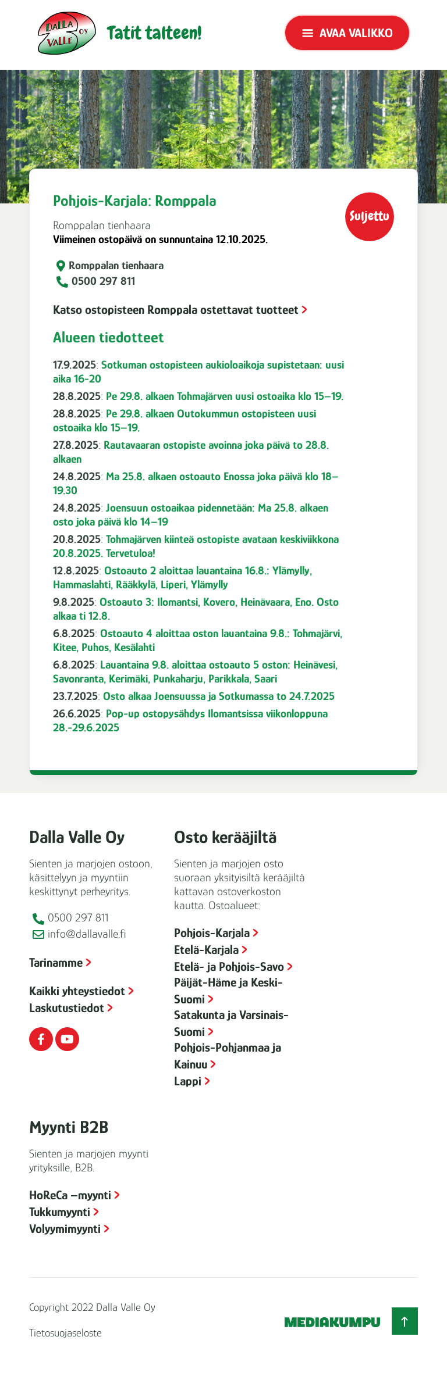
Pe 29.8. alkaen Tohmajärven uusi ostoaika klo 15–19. (224, 395)
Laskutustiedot (66, 1007)
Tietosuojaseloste (65, 1333)
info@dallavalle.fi (87, 933)
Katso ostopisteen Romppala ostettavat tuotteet (176, 309)
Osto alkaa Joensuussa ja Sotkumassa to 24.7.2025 (219, 695)
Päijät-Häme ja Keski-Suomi (228, 990)
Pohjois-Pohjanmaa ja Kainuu (227, 1055)
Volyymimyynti (65, 1228)
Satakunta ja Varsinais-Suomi (231, 1023)
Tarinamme (56, 962)
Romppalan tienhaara (116, 265)
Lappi (187, 1081)
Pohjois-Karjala (212, 932)
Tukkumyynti (59, 1212)
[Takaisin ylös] (405, 1321)
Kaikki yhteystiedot (77, 991)
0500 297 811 (103, 280)
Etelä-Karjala (206, 949)
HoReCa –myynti (70, 1195)
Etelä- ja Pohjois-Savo (229, 966)
